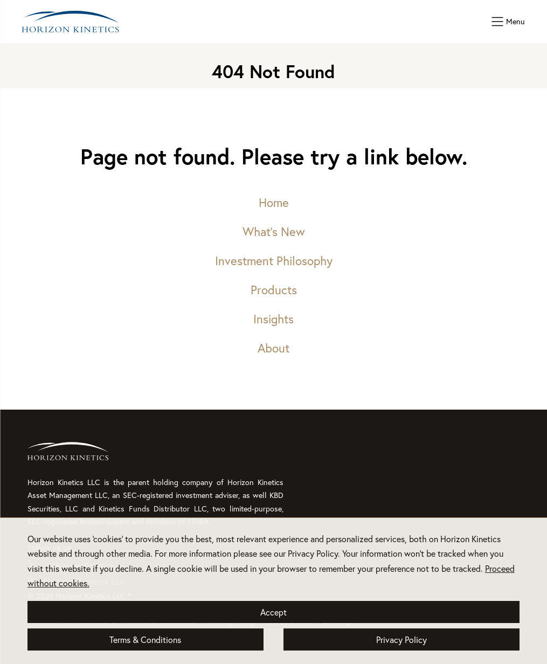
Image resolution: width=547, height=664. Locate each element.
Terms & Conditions (145, 639)
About (273, 348)
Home (274, 202)
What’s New (274, 231)
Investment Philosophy (274, 260)
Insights (273, 319)
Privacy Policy (401, 639)
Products (274, 290)
